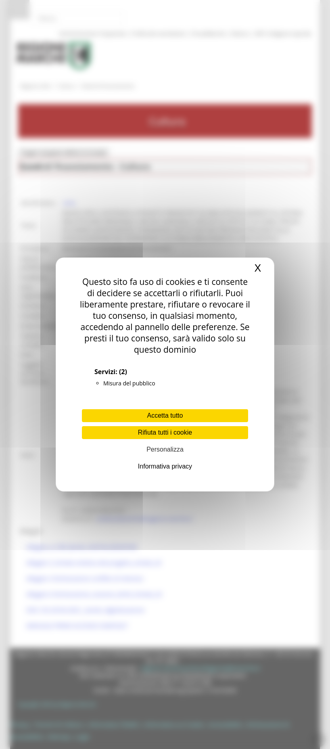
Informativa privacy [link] (165, 466)
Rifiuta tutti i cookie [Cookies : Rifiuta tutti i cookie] (165, 432)
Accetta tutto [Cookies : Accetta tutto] (165, 415)
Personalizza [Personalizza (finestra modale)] (165, 449)
